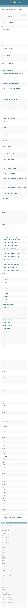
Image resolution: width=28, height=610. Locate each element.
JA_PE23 (4, 405)
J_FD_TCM (4, 282)
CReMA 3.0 (4, 587)
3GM (3, 560)
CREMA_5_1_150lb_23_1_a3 (8, 601)
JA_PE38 (4, 495)
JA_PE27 (4, 396)
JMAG (3, 557)
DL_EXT (4, 345)
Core (6, 6)
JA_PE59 (4, 434)
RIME (3, 553)
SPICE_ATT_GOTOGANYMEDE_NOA (10, 256)
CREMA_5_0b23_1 (6, 597)
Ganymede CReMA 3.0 (7, 594)
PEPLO (3, 552)
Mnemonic (4, 20)
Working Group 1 (5, 537)
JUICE (3, 567)
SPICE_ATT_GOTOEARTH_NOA (9, 118)
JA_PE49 (4, 464)
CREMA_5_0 (4, 596)
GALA (3, 562)
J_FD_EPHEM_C (5, 299)
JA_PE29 (4, 390)
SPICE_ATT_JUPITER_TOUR (8, 173)
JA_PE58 (4, 437)
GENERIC (4, 544)
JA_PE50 (4, 462)
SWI (3, 555)
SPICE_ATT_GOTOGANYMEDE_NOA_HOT (11, 237)
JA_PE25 (4, 403)
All (2, 527)
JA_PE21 (4, 412)
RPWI (3, 558)
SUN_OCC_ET (5, 121)
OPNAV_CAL (5, 224)
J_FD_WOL (4, 288)
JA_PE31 (4, 384)
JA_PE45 (4, 476)
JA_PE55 (4, 445)
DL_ (3, 361)
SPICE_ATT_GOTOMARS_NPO (9, 248)
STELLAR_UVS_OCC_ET (7, 70)
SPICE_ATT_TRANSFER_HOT (8, 159)
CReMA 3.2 (4, 591)
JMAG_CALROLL (6, 29)
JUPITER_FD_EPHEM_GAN (8, 302)
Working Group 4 (5, 542)
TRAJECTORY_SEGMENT (8, 111)
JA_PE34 (4, 503)
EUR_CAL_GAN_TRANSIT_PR (8, 22)
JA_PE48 (4, 467)
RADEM (3, 563)
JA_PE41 (4, 487)
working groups (5, 530)
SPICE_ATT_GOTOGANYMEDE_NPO (10, 253)
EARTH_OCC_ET (5, 140)
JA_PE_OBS (4, 426)
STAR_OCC (4, 456)
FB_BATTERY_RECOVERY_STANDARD (11, 88)
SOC (3, 568)
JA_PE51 (4, 459)
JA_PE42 (4, 484)
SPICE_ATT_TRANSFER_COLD (9, 168)
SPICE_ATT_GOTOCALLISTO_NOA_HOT (11, 262)
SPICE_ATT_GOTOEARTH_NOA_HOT (10, 264)
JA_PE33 (4, 377)
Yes (3, 579)
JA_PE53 (4, 451)
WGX (3, 545)
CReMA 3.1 (4, 589)
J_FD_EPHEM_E (5, 296)
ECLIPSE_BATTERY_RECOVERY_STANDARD (12, 73)
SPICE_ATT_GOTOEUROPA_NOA (9, 245)
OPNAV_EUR (5, 198)
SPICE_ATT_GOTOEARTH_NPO (9, 259)
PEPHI (3, 570)
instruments (4, 528)
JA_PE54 (4, 448)
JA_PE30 (4, 509)
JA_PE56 (4, 442)
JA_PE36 (4, 500)
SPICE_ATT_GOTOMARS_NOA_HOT (10, 250)
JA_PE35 (4, 371)
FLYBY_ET (4, 127)
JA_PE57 (4, 440)
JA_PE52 (4, 453)
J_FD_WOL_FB (5, 273)
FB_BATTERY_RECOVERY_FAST (9, 99)
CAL (3, 45)
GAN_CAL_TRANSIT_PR (7, 63)
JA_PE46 (4, 473)
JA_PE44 (4, 478)
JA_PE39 (4, 492)
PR (2, 26)
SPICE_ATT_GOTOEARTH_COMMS (10, 193)
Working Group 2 (5, 539)
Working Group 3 (5, 540)
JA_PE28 (4, 511)
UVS (3, 550)
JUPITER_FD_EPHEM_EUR (8, 304)
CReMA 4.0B (4, 592)
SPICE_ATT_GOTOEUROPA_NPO (9, 242)
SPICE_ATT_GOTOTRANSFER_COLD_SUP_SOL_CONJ (14, 178)
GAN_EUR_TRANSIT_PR (7, 48)
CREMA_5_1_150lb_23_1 (7, 599)
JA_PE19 (4, 415)
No (2, 580)
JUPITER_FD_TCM (6, 322)
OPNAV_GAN (5, 212)
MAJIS (3, 549)
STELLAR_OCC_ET (6, 146)
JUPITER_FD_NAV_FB (7, 325)
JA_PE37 (4, 498)
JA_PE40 (4, 489)
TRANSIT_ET (5, 134)
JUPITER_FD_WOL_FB (7, 328)
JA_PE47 (4, 470)
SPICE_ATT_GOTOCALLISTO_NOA (10, 270)
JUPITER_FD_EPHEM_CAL (8, 319)
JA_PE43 (4, 481)
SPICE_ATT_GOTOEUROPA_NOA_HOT (11, 239)
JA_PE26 (4, 514)
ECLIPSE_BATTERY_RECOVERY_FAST (11, 83)
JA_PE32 (4, 506)
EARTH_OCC (5, 421)
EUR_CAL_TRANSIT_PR (7, 55)
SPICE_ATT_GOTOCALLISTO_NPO (10, 267)
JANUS (3, 547)
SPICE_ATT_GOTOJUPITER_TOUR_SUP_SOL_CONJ (14, 187)
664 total (10, 16)
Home (2, 6)
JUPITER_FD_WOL (6, 307)
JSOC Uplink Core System (14, 2)
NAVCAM (4, 565)
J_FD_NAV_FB (5, 279)
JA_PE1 (3, 431)
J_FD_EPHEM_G (5, 293)
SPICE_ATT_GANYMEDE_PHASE (9, 153)
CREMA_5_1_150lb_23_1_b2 (8, 602)
